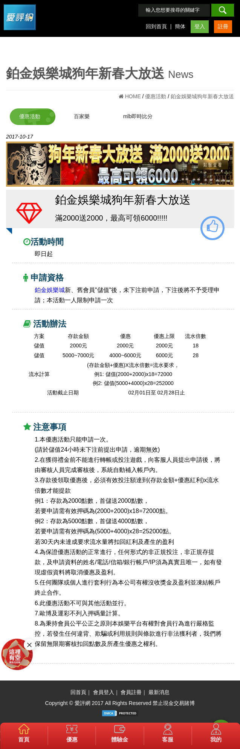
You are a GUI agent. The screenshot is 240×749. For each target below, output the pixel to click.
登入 (199, 26)
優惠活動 (29, 116)
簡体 (180, 26)
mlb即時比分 (138, 116)
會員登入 (103, 692)
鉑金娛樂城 (50, 290)
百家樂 (82, 116)
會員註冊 (131, 692)
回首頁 (78, 692)
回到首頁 (156, 26)
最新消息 (159, 692)
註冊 (223, 26)
